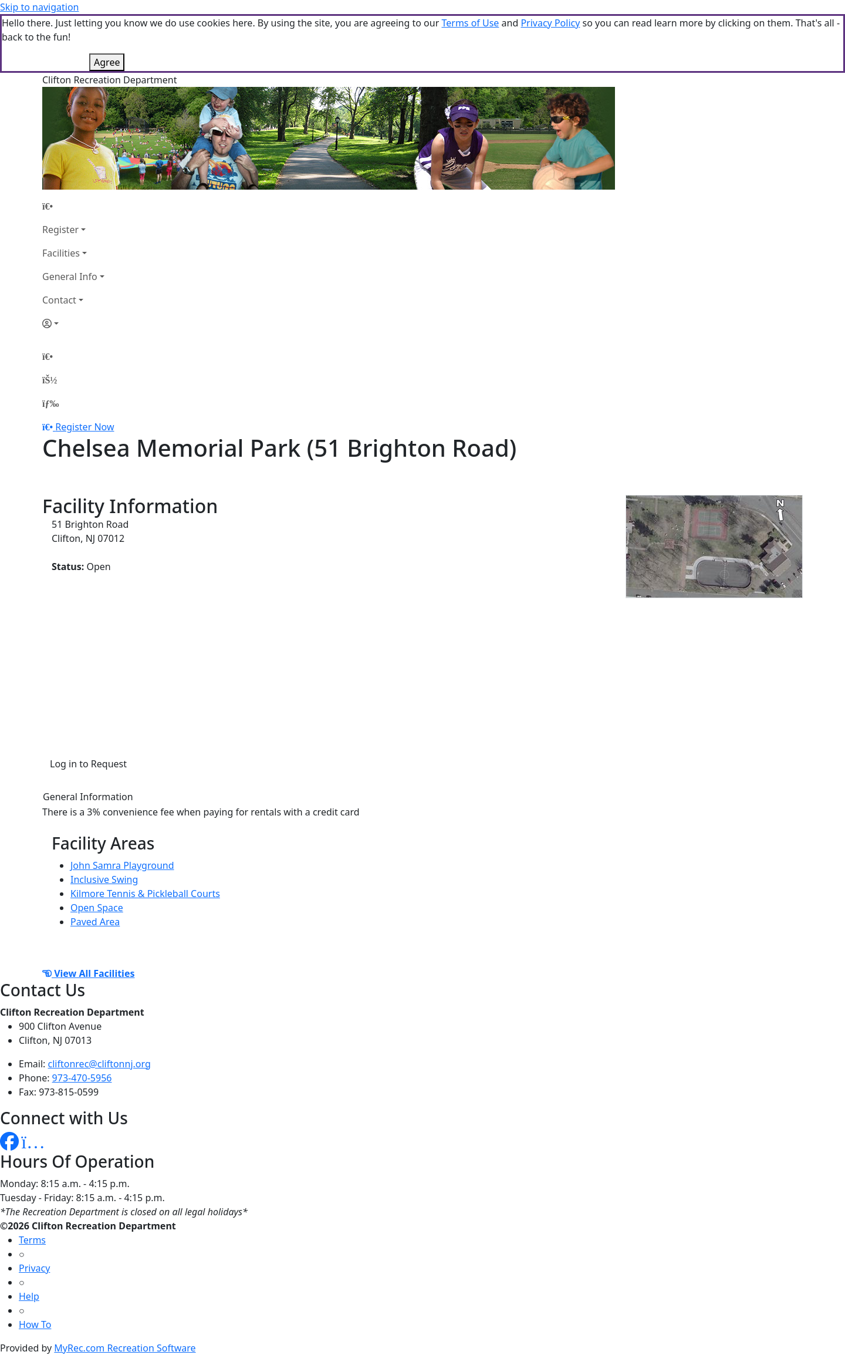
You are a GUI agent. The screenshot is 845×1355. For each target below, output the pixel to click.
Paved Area (95, 921)
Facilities (61, 253)
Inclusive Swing (104, 879)
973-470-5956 (82, 1077)
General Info (69, 276)
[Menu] (50, 403)
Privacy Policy (550, 22)
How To (35, 1324)
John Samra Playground (122, 865)
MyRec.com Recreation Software (124, 1347)
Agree (107, 62)
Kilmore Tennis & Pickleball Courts (145, 893)
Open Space (96, 907)
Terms (32, 1239)
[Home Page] (73, 206)
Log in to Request (88, 763)
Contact (59, 300)
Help (29, 1296)
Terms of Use (470, 22)
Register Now (84, 426)
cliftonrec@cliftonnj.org (99, 1063)
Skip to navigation (39, 7)
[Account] (73, 323)
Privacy (34, 1268)
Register (60, 229)
